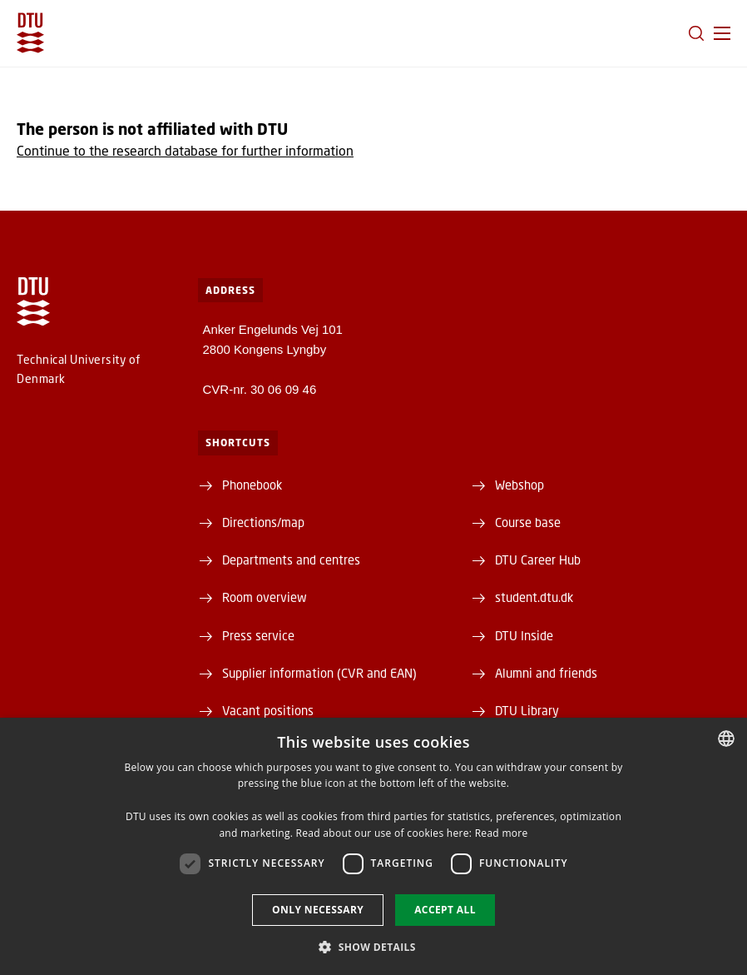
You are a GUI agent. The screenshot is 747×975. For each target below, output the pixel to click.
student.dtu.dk (534, 596)
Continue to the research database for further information (185, 150)
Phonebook (252, 484)
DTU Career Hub (538, 559)
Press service (258, 635)
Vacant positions (268, 710)
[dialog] (373, 846)
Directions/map (263, 522)
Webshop (519, 484)
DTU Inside (524, 635)
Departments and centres (291, 559)
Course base (528, 522)
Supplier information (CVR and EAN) (319, 672)
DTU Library (527, 710)
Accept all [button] (445, 910)
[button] (722, 33)
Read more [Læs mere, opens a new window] (501, 833)
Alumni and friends (546, 672)
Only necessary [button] (318, 910)
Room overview (264, 596)
